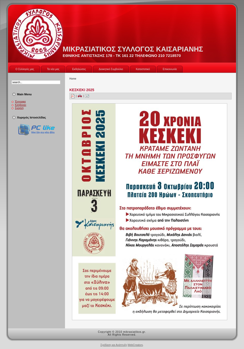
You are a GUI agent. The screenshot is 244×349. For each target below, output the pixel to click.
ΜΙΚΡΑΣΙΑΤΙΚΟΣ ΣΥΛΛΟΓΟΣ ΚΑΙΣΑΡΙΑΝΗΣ (133, 49)
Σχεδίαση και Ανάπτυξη (113, 345)
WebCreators (135, 345)
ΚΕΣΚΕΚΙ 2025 (81, 90)
